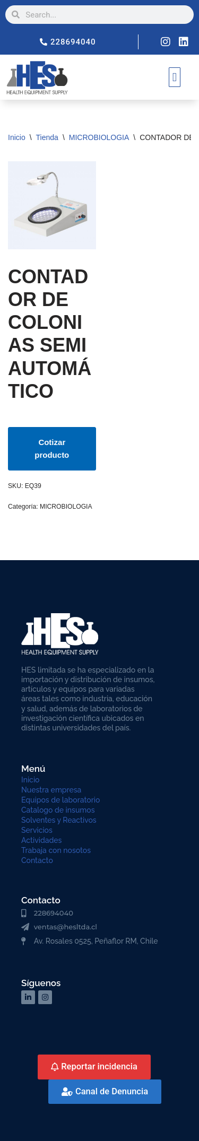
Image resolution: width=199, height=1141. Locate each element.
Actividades (41, 840)
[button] (174, 77)
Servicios (37, 830)
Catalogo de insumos (58, 810)
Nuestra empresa (51, 790)
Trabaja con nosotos (56, 850)
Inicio (16, 137)
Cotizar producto (51, 448)
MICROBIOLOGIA (99, 137)
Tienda (47, 137)
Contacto (37, 860)
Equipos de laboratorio (60, 800)
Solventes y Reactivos (59, 820)
